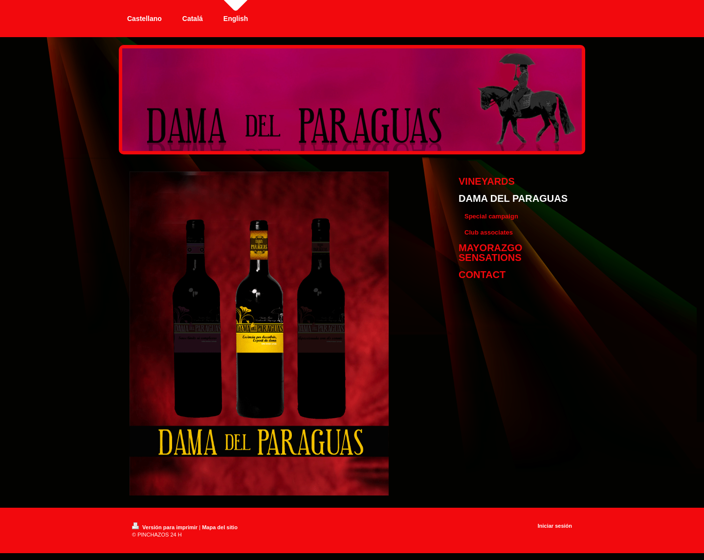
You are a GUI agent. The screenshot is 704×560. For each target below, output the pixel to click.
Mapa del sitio (220, 527)
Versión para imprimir (165, 527)
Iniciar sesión (555, 526)
